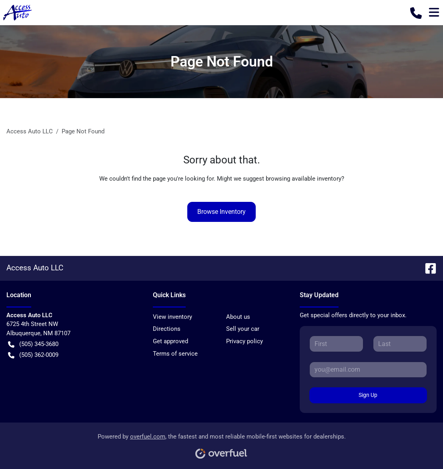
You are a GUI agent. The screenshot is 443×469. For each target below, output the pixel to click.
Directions (166, 328)
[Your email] (368, 370)
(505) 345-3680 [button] (33, 344)
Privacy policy (244, 341)
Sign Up (368, 395)
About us (238, 316)
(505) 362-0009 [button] (33, 355)
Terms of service (175, 353)
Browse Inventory (221, 211)
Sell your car (242, 328)
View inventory (172, 316)
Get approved (170, 341)
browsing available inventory (303, 178)
